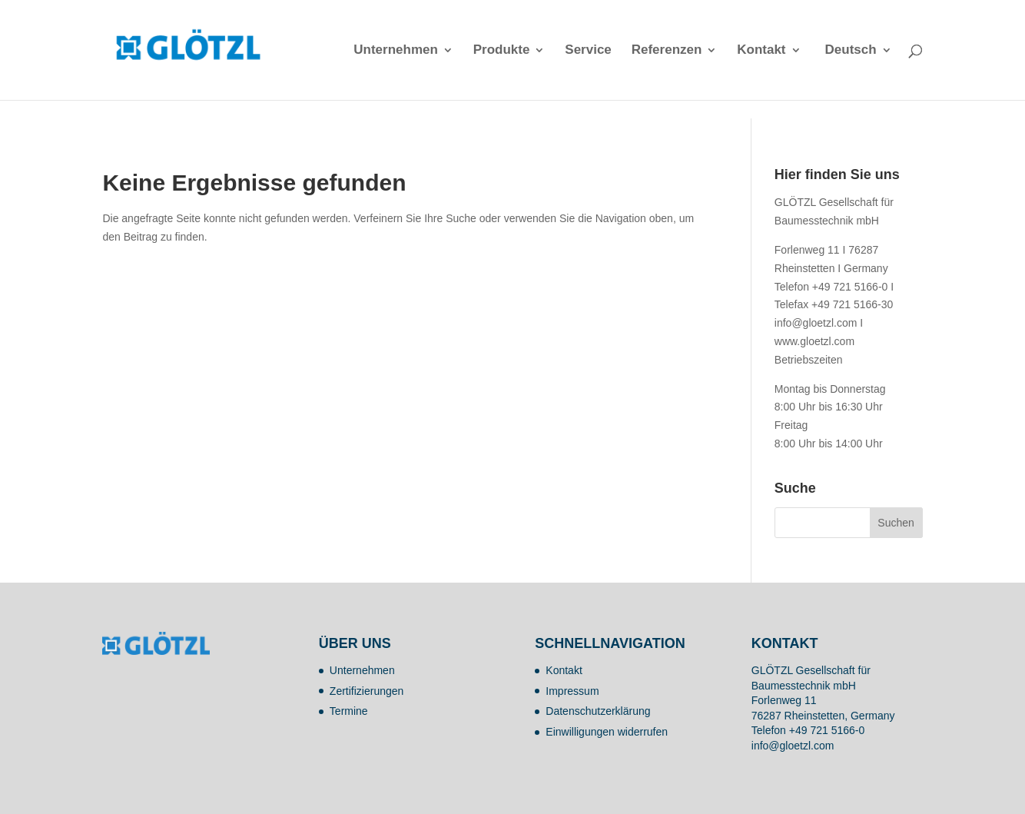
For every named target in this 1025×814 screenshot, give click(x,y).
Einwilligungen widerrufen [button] (607, 732)
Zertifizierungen (367, 691)
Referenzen (667, 51)
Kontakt (761, 51)
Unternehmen (395, 51)
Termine (349, 711)
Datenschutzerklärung (598, 711)
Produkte (501, 51)
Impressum (572, 691)
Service (588, 51)
